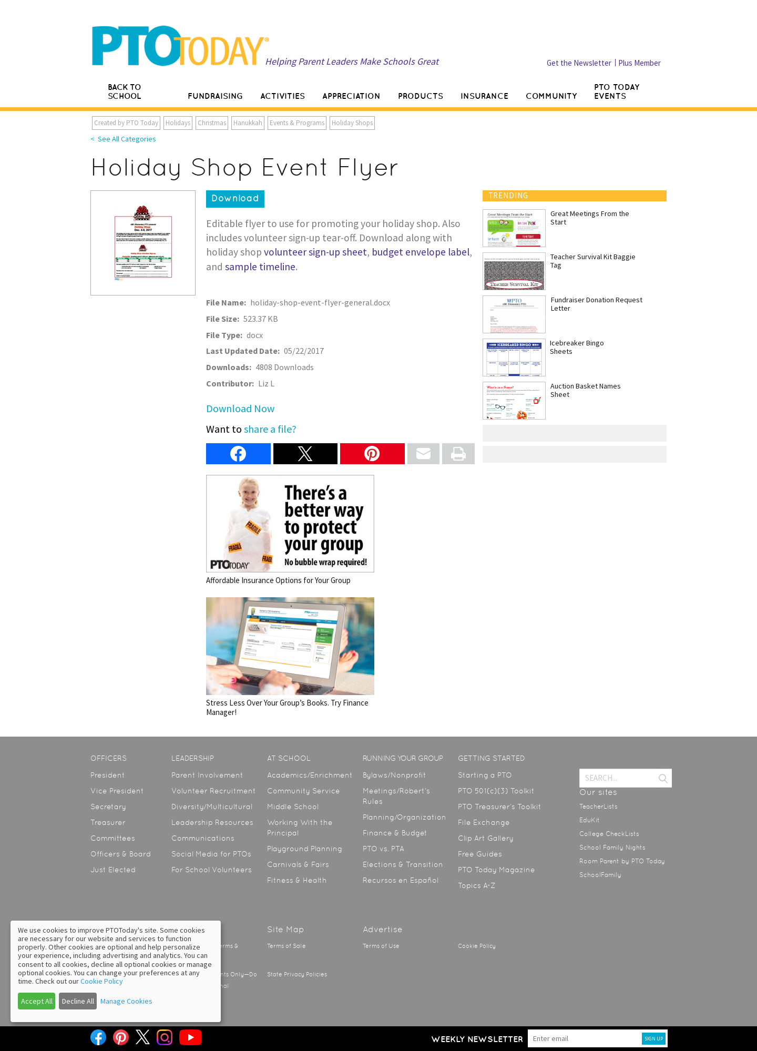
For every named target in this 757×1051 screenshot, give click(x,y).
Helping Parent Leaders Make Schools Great (351, 61)
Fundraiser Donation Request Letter (596, 304)
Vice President (117, 791)
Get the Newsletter (579, 63)
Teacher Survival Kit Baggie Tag (593, 261)
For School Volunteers (211, 869)
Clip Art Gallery (486, 838)
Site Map (285, 929)
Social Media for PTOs (211, 854)
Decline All (78, 1001)
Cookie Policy (477, 946)
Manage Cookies (126, 1001)
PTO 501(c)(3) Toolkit (496, 791)
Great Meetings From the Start (589, 218)
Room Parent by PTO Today (622, 861)
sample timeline (260, 266)
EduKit (589, 820)
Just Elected (113, 869)
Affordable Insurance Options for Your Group (290, 530)
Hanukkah (247, 122)
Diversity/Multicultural (211, 806)
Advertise (383, 929)
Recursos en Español (400, 880)
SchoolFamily (600, 875)
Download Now (240, 408)
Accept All (37, 1001)
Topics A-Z (476, 885)
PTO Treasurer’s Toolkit (499, 806)
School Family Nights (612, 847)
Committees (112, 838)
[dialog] (116, 971)
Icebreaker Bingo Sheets (577, 347)
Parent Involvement (207, 775)
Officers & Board (120, 854)
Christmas (212, 122)
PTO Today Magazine (496, 869)
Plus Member (639, 63)
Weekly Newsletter (477, 1039)
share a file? (270, 428)
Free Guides (480, 854)
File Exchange (484, 822)
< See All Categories (123, 139)
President (107, 775)
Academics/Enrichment (310, 775)
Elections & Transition (403, 864)
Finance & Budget (395, 833)
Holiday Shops (352, 122)
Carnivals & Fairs (298, 864)
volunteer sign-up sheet (315, 252)
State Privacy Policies (297, 974)
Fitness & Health (297, 880)
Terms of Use (381, 946)
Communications (202, 838)
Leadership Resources (212, 822)
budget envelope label (420, 252)
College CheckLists (609, 834)
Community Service (303, 791)
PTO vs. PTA (383, 848)
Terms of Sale (286, 946)
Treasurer (108, 822)
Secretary (108, 806)
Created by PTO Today (126, 122)
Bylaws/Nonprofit (394, 775)
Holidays (178, 122)
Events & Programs (297, 122)
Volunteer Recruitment (213, 791)
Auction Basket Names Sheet (585, 390)
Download (235, 198)
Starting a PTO (485, 775)
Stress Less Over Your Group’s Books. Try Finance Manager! (290, 657)
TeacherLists (598, 806)
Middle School (293, 806)
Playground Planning (304, 848)
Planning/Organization (404, 817)
